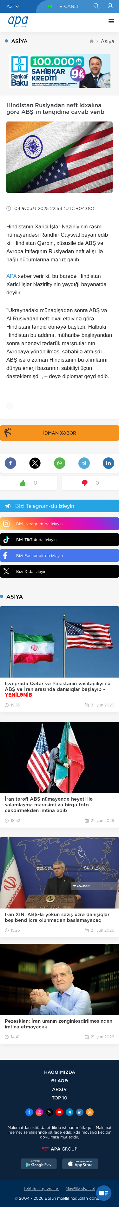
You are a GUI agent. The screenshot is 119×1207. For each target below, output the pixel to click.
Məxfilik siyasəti (80, 1188)
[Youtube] (59, 1112)
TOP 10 (59, 1097)
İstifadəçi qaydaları (41, 1188)
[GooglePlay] (39, 1164)
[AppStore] (80, 1164)
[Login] (110, 6)
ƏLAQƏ (59, 1080)
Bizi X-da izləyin (24, 571)
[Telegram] (69, 1112)
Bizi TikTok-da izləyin (29, 539)
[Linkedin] (79, 1112)
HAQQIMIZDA (59, 1072)
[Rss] (90, 1112)
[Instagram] (39, 1112)
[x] (49, 1112)
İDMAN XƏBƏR (39, 433)
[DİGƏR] (109, 22)
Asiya (107, 41)
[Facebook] (29, 1112)
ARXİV (59, 1089)
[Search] (96, 6)
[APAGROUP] (59, 1149)
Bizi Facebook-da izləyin (33, 555)
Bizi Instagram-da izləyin (33, 524)
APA (11, 276)
